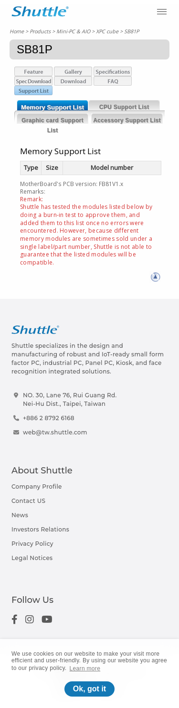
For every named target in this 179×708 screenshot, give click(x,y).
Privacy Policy (32, 543)
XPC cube (107, 31)
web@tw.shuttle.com (55, 432)
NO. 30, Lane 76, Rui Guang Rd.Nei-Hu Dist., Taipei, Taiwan (70, 399)
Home (17, 31)
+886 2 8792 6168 (48, 418)
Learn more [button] (85, 668)
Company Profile (36, 486)
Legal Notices (32, 557)
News (19, 515)
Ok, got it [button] (89, 689)
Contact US (28, 500)
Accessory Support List (127, 120)
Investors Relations (40, 529)
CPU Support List (124, 107)
